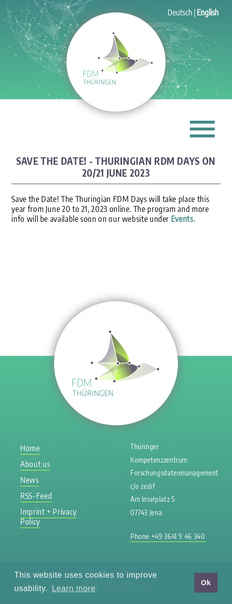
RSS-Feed (36, 496)
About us (35, 464)
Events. (183, 219)
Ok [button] (206, 583)
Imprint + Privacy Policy (48, 517)
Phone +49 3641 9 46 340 (167, 536)
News (29, 480)
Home (30, 448)
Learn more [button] (74, 588)
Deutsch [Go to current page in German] (180, 12)
